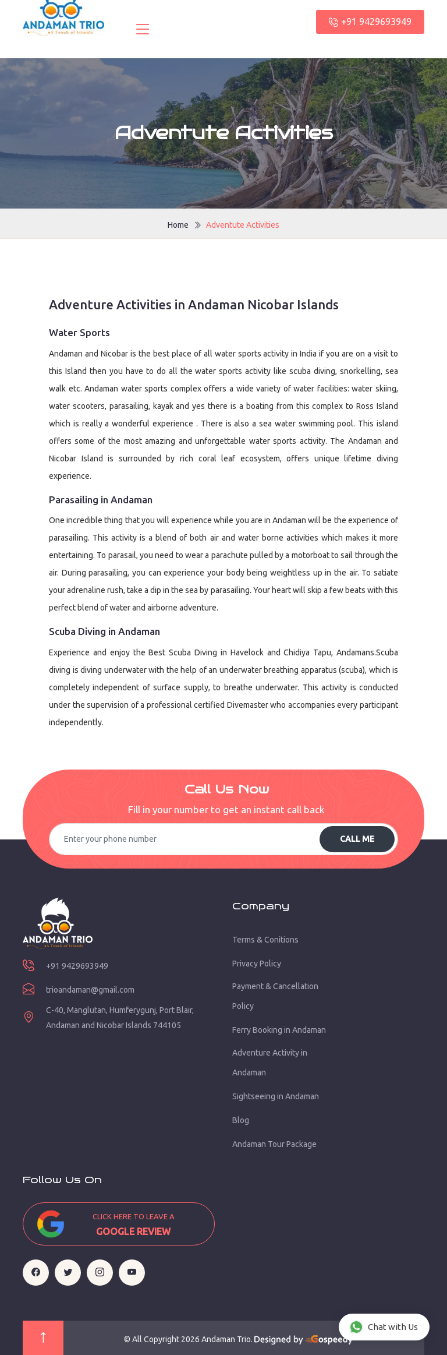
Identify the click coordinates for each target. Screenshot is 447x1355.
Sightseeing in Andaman (275, 1096)
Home (178, 225)
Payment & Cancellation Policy (275, 996)
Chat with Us (383, 1327)
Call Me (357, 839)
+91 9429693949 (370, 21)
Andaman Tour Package (274, 1144)
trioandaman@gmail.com (90, 989)
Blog (240, 1120)
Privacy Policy (256, 963)
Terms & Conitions (265, 939)
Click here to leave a (133, 1225)
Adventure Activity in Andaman (269, 1062)
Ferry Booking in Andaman (279, 1030)
